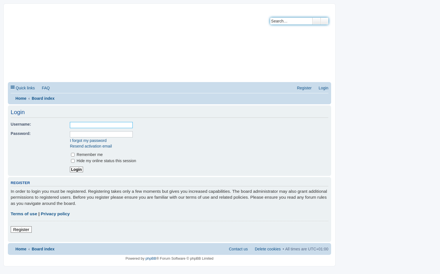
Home (20, 98)
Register (21, 229)
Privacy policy (55, 213)
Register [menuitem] (304, 88)
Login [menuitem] (323, 88)
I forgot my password (88, 140)
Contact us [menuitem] (238, 249)
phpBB (150, 258)
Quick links (25, 88)
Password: (21, 133)
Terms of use (24, 213)
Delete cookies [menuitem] (268, 249)
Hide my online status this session (103, 160)
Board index (43, 98)
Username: (21, 124)
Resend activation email (91, 146)
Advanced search (324, 21)
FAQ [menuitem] (46, 88)
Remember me (87, 154)
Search (316, 21)
